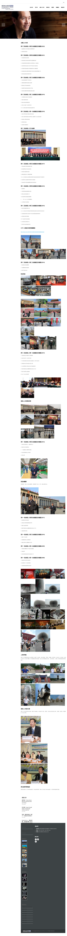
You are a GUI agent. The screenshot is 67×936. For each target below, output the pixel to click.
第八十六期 (24, 913)
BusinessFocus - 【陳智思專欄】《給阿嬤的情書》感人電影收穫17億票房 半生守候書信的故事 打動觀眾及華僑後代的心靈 (27, 823)
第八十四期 (24, 918)
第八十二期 (24, 922)
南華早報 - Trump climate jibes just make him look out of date (27, 801)
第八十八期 (24, 909)
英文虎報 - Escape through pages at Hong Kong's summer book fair (27, 809)
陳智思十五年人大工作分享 (27, 907)
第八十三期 (24, 920)
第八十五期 (24, 915)
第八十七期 (24, 911)
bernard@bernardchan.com (43, 925)
